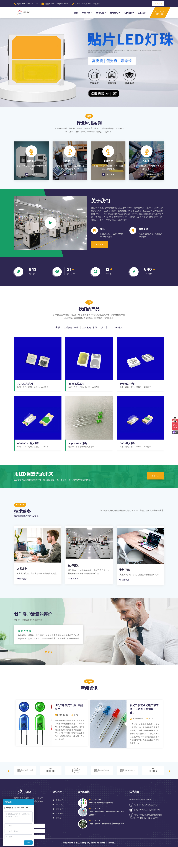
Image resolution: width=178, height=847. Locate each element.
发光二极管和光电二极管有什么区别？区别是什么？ (144, 708)
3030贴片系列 (25, 383)
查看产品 (155, 476)
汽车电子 (146, 161)
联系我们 (158, 3)
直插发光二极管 (71, 327)
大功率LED (106, 327)
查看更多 (22, 578)
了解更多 (31, 174)
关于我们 (128, 12)
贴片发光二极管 (89, 327)
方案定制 (22, 569)
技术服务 (59, 813)
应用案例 (100, 12)
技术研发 (73, 565)
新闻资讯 (114, 12)
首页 (76, 12)
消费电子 (69, 161)
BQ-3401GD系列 (77, 443)
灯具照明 (108, 161)
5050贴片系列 (127, 383)
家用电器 (31, 161)
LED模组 (119, 327)
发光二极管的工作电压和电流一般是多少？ (106, 823)
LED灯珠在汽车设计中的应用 (101, 802)
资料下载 (124, 570)
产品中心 (86, 12)
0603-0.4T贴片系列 (28, 443)
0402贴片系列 (127, 443)
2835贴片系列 (76, 383)
